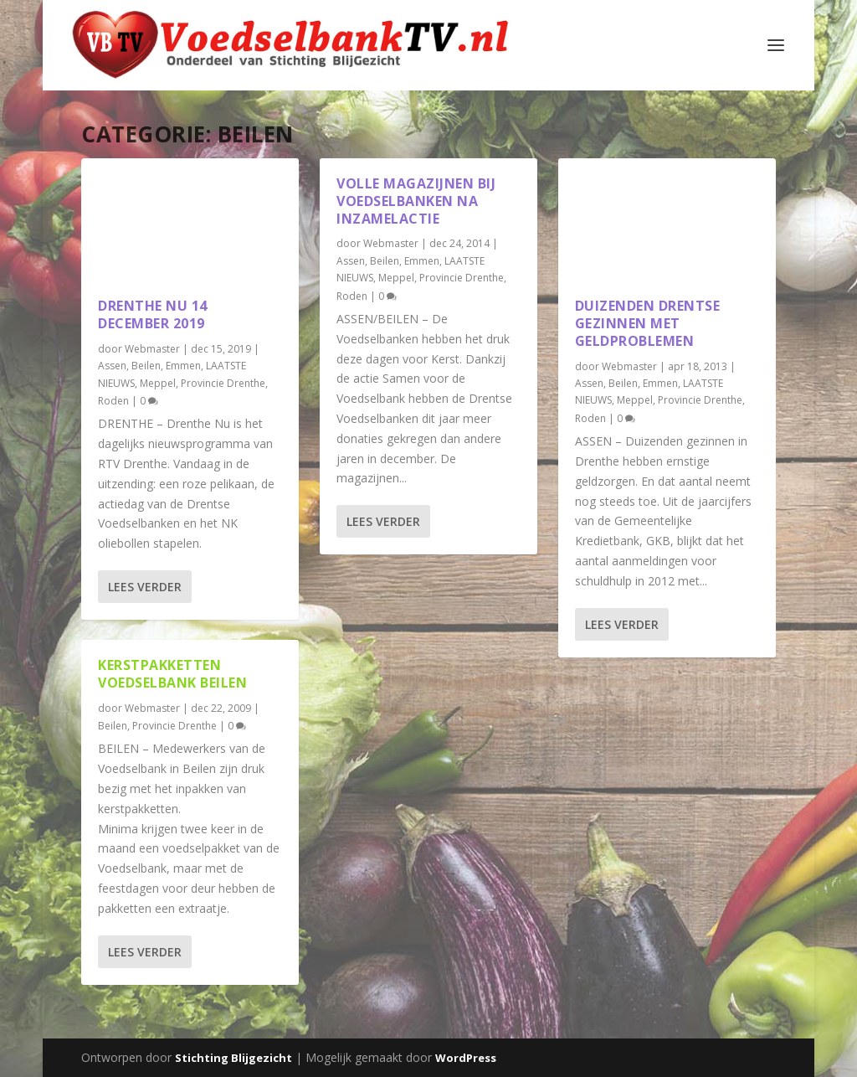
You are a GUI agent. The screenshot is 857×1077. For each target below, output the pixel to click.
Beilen (146, 365)
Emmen (183, 365)
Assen (112, 365)
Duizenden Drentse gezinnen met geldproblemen (648, 323)
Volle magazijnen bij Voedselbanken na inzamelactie (415, 201)
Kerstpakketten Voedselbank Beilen (172, 674)
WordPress (465, 1057)
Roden (113, 401)
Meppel (158, 383)
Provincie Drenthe (223, 383)
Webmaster (152, 349)
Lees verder (145, 587)
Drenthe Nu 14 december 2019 (153, 314)
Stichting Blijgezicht (233, 1057)
